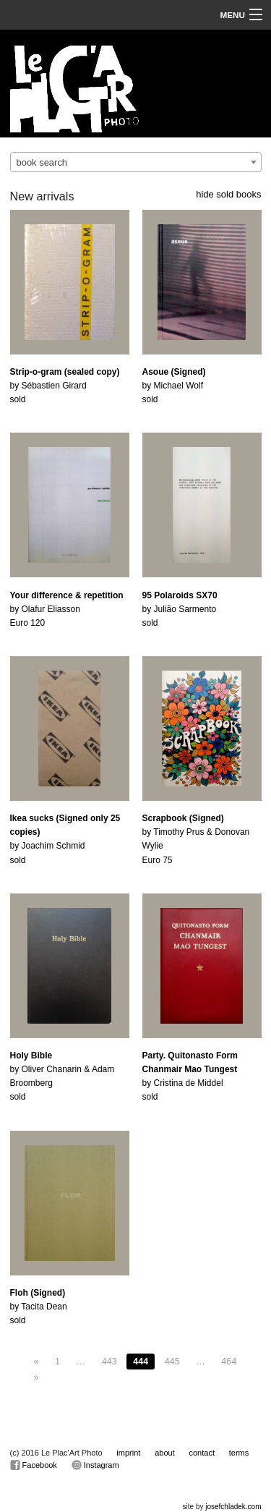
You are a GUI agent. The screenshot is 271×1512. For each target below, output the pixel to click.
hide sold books (228, 194)
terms (239, 1452)
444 (140, 1361)
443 (109, 1361)
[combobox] (136, 162)
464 (228, 1361)
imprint (128, 1452)
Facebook (33, 1465)
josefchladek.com (233, 1507)
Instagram (95, 1465)
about (165, 1452)
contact (202, 1452)
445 (172, 1361)
